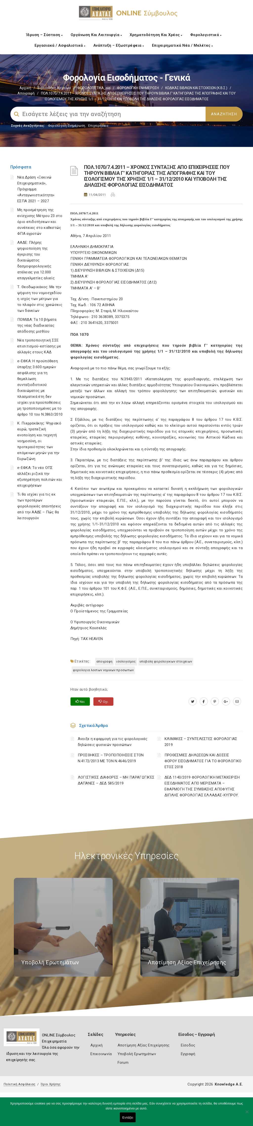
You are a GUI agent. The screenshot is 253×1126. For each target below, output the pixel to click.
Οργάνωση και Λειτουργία (96, 35)
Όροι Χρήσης (51, 1084)
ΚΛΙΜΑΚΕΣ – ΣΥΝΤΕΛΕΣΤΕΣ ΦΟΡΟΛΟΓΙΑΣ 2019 (201, 742)
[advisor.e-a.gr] (237, 701)
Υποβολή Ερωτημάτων (137, 1054)
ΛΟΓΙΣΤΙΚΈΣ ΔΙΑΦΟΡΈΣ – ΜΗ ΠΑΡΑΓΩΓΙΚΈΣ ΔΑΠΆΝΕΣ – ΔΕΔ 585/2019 (116, 780)
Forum (123, 1062)
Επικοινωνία (101, 1054)
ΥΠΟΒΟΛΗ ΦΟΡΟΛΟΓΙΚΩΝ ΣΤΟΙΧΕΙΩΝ (166, 661)
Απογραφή (26, 93)
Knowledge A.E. (229, 1084)
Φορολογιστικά (206, 35)
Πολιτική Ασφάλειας (19, 1084)
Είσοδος (188, 1045)
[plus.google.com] (226, 701)
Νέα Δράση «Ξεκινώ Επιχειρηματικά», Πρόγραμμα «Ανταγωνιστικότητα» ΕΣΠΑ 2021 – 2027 (36, 189)
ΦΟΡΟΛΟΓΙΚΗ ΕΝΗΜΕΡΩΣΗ (138, 88)
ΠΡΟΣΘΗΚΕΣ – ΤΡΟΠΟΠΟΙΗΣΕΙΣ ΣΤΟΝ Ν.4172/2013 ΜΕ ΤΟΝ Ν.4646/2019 (111, 758)
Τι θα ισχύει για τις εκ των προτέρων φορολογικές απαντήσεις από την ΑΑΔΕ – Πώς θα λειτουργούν (39, 506)
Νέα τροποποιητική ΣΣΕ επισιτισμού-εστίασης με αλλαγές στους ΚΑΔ (39, 346)
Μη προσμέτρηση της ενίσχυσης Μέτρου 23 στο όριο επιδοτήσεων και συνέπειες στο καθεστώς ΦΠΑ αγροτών (39, 222)
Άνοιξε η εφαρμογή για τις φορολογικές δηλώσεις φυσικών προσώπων (113, 742)
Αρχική (25, 88)
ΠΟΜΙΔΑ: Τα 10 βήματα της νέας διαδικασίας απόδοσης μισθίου (36, 325)
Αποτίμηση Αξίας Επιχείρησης (144, 1045)
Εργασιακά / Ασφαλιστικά (60, 45)
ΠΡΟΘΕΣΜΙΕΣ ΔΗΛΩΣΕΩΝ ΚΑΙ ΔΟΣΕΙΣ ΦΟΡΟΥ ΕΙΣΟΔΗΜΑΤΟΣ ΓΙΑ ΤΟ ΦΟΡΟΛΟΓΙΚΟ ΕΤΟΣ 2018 (203, 761)
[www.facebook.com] (203, 701)
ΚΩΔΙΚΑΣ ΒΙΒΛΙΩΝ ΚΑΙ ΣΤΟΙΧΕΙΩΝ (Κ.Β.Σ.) (196, 88)
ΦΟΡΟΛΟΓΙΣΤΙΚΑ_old (93, 88)
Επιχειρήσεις (98, 125)
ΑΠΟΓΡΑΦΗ (104, 661)
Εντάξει (127, 1117)
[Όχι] (246, 1114)
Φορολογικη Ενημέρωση (66, 125)
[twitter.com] (192, 701)
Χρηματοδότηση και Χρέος (156, 35)
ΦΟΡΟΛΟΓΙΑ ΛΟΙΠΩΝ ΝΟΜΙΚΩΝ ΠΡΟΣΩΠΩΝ (103, 670)
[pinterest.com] (214, 701)
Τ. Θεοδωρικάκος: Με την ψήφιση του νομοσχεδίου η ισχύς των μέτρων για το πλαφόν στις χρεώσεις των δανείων (39, 299)
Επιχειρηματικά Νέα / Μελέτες (182, 45)
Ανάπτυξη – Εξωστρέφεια (118, 45)
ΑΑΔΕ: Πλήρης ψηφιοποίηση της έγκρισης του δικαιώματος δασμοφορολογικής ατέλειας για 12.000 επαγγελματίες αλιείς (36, 260)
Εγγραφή (188, 1054)
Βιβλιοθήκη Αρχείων (54, 88)
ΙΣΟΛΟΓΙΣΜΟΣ (126, 661)
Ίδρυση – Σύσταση (44, 35)
